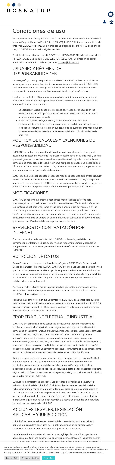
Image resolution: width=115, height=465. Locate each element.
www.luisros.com (31, 45)
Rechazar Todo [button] (11, 458)
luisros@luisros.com (68, 62)
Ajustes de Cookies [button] (30, 458)
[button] (111, 14)
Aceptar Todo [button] (48, 458)
